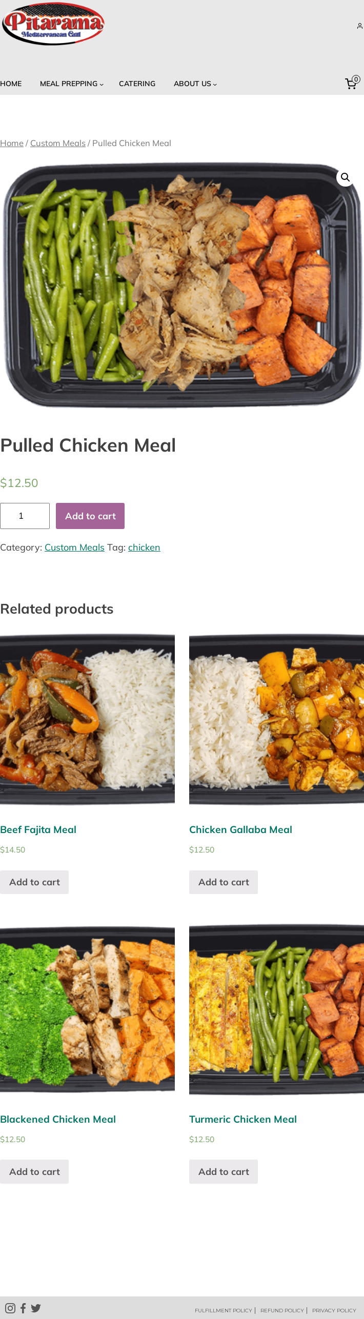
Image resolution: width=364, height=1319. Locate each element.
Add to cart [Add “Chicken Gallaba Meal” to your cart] (223, 882)
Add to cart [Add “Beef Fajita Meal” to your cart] (34, 882)
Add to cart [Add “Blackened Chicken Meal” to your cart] (34, 1172)
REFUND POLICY (282, 1310)
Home (12, 142)
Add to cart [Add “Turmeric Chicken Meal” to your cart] (223, 1172)
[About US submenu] (194, 84)
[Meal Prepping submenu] (70, 84)
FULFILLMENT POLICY (223, 1310)
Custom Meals (58, 142)
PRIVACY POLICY (334, 1310)
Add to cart (90, 516)
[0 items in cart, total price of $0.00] (352, 84)
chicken (144, 547)
